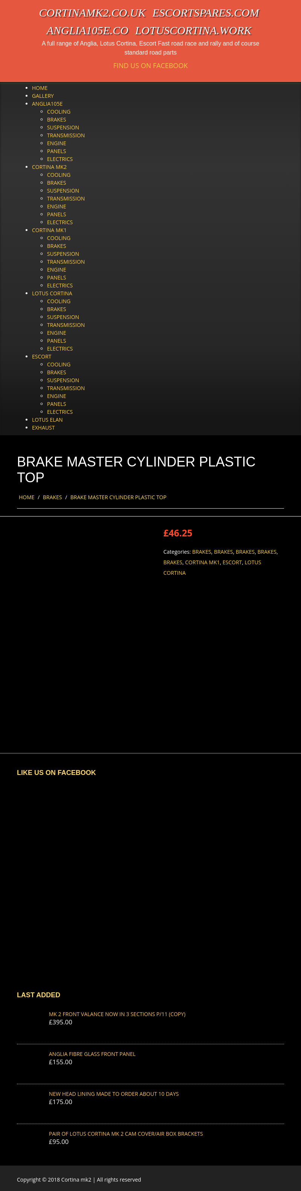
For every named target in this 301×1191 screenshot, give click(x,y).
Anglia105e (47, 103)
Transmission (66, 135)
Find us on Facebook (150, 66)
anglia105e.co (88, 30)
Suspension (63, 127)
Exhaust (43, 427)
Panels (56, 151)
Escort (42, 356)
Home (40, 87)
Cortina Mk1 (49, 230)
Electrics (60, 159)
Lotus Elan (47, 419)
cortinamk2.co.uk (92, 12)
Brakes (56, 119)
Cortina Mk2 (49, 166)
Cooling (59, 111)
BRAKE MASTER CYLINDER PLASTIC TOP (118, 497)
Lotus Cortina (52, 293)
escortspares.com (205, 12)
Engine (56, 143)
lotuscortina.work (193, 30)
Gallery (43, 95)
